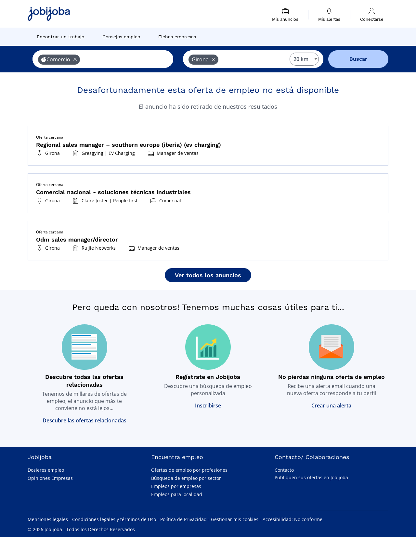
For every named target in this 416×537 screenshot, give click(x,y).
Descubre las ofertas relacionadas (84, 420)
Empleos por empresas (176, 486)
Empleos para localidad (176, 494)
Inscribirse (208, 405)
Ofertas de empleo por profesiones (189, 470)
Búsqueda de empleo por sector (186, 478)
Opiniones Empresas (50, 478)
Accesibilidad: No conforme (292, 519)
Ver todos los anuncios (208, 275)
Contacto (284, 470)
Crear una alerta (331, 405)
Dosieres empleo (46, 470)
